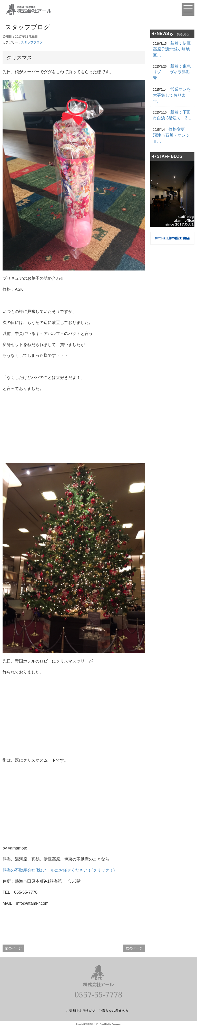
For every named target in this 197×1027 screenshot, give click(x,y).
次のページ (134, 948)
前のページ (13, 948)
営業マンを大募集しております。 (172, 95)
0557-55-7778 (98, 994)
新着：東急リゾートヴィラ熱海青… (172, 72)
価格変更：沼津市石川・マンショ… (171, 135)
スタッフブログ (32, 42)
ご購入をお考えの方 (113, 1010)
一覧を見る (181, 34)
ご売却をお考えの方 (81, 1010)
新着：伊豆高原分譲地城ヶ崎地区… (172, 49)
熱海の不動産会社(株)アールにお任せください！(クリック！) (59, 870)
